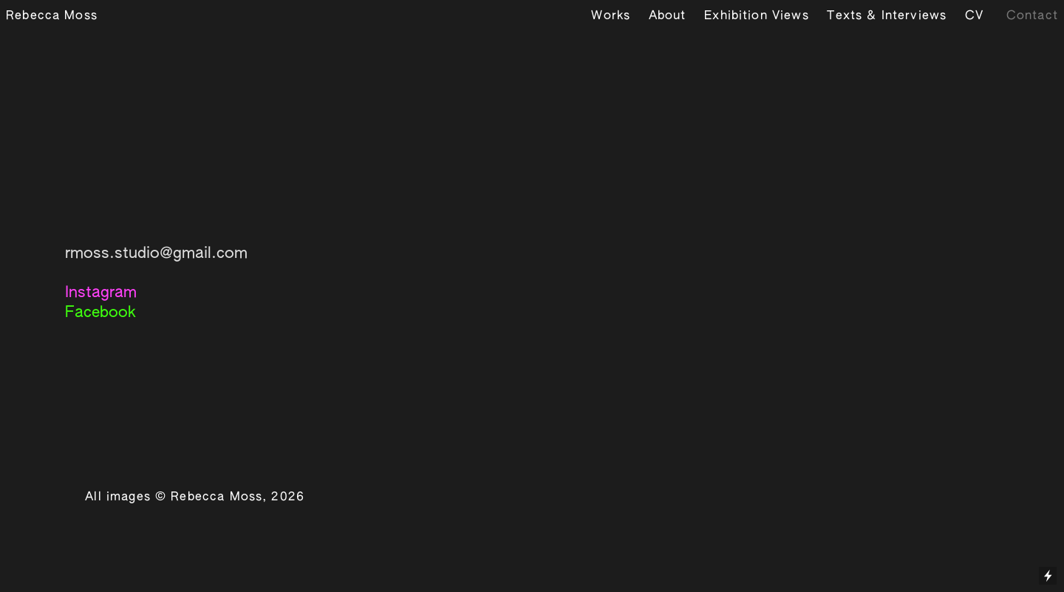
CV (974, 16)
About (667, 16)
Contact (1032, 16)
